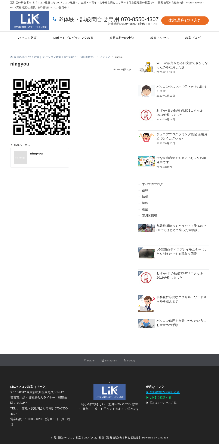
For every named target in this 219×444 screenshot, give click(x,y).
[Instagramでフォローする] (109, 360)
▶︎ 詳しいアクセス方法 (161, 403)
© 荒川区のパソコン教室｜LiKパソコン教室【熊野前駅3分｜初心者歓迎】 (96, 437)
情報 (145, 196)
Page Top (109, 382)
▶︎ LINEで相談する (159, 397)
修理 (145, 190)
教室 (145, 209)
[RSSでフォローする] (129, 360)
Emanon (163, 437)
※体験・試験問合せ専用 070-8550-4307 (108, 19)
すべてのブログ (152, 184)
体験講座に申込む (185, 20)
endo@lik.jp (124, 69)
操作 (145, 203)
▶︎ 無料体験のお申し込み (163, 392)
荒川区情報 (149, 215)
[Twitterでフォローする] (89, 360)
